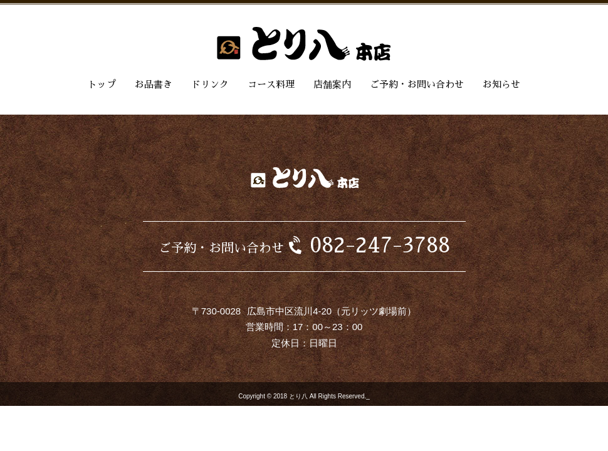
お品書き (153, 84)
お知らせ (501, 84)
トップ (102, 84)
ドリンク (210, 84)
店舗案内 (332, 84)
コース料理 (271, 84)
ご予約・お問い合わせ (417, 84)
